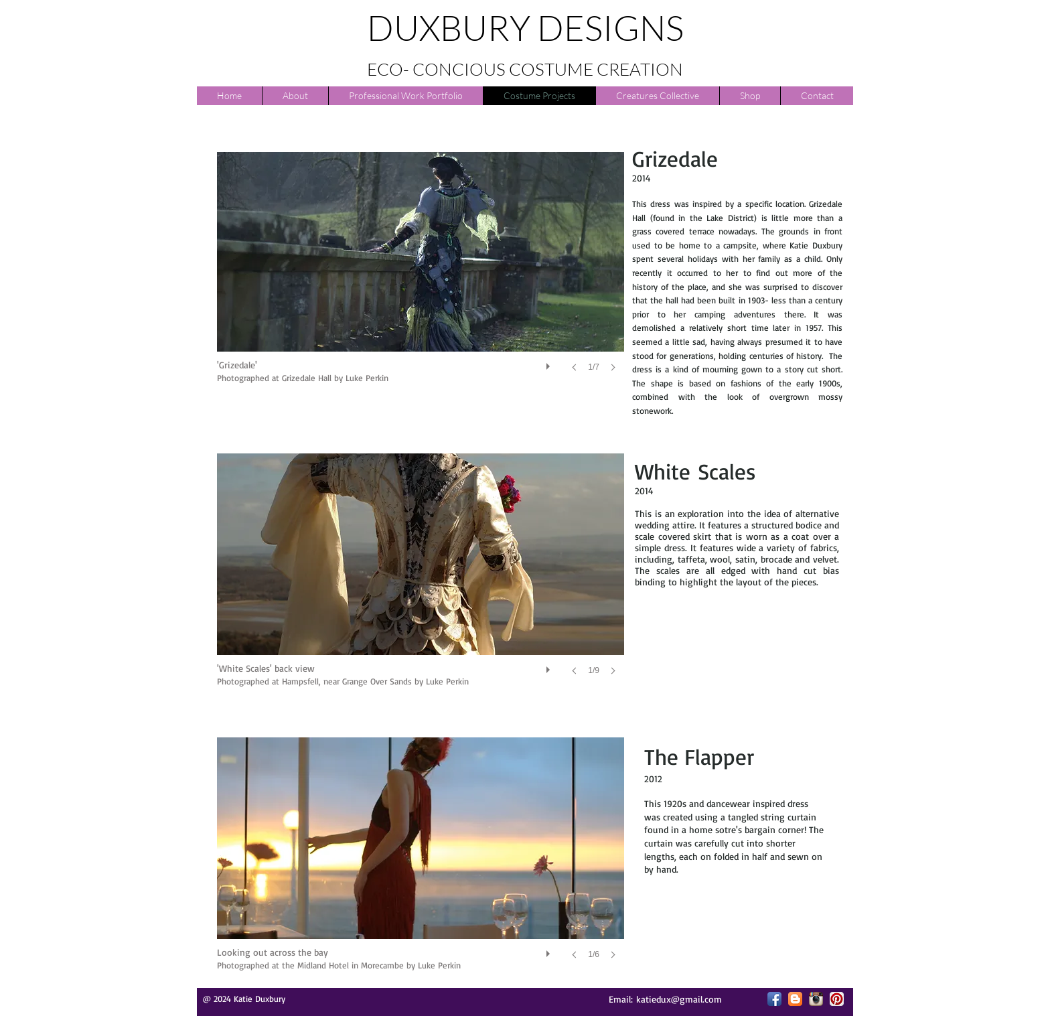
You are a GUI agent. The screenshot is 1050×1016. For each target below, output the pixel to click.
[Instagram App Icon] (816, 999)
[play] (549, 363)
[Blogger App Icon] (795, 999)
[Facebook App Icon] (774, 999)
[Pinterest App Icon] (837, 999)
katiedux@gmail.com (679, 999)
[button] (420, 275)
